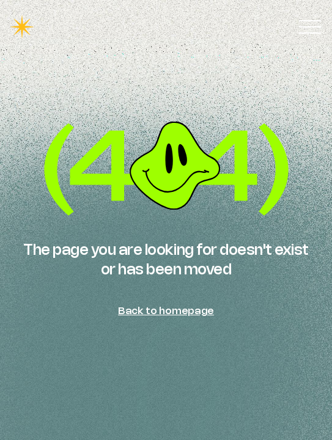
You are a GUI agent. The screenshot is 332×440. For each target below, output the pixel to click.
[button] (310, 27)
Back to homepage (166, 310)
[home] (22, 27)
